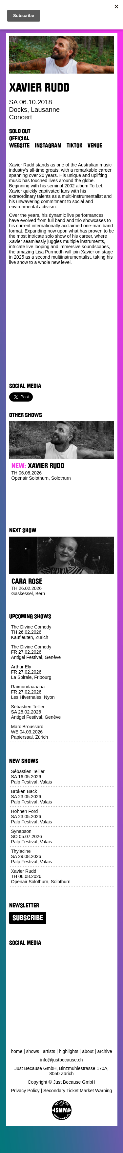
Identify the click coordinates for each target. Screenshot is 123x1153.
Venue (95, 145)
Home (16, 1051)
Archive (104, 1051)
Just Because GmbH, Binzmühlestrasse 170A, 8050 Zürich (61, 1071)
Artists (49, 1051)
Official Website (19, 141)
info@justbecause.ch (61, 1059)
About (87, 1051)
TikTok (74, 145)
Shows (32, 1051)
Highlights (68, 1051)
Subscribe (27, 917)
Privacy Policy (25, 1090)
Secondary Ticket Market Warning (77, 1090)
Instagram (48, 145)
